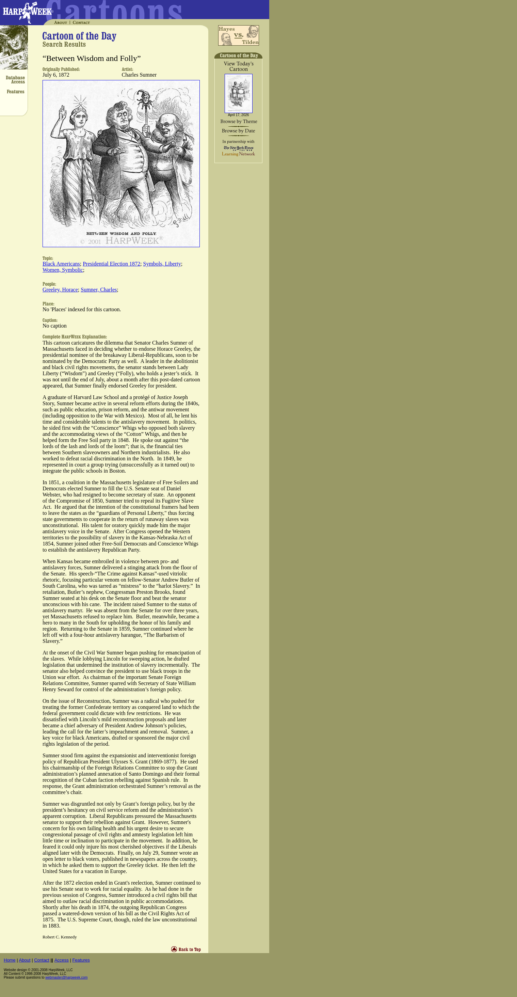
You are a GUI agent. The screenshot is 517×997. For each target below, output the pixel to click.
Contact (41, 960)
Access (61, 960)
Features (81, 960)
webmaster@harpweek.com (66, 977)
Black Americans (61, 264)
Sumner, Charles (99, 289)
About (25, 960)
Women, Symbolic (63, 270)
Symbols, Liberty (162, 264)
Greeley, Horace (60, 289)
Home (10, 960)
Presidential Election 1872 (111, 264)
